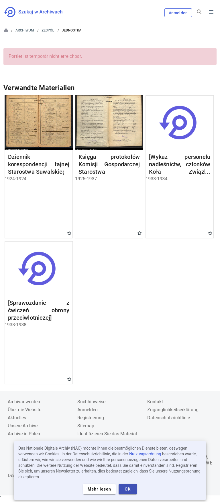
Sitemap (85, 425)
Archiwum (24, 30)
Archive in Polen (24, 433)
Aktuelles (17, 417)
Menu (211, 12)
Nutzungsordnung (145, 454)
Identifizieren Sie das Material (107, 433)
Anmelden (178, 13)
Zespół (48, 30)
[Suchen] (199, 12)
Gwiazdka (69, 233)
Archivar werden (24, 401)
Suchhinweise (91, 401)
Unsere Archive (23, 425)
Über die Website (24, 409)
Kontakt (155, 401)
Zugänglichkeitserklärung (173, 409)
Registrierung (90, 417)
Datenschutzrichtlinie (168, 417)
